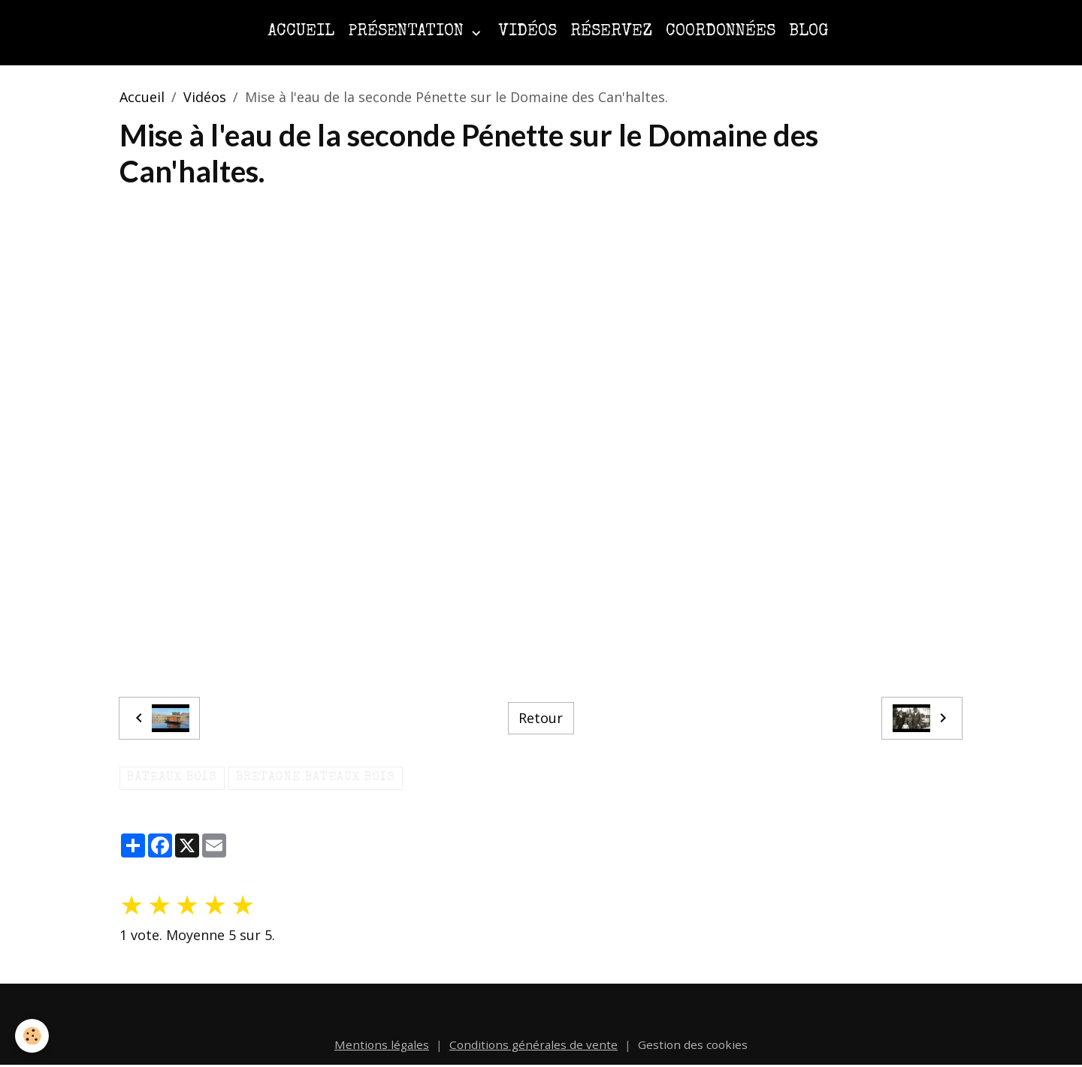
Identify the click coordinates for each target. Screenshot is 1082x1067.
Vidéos (527, 32)
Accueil (300, 32)
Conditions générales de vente (533, 1044)
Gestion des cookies (693, 1044)
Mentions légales (381, 1044)
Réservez (611, 32)
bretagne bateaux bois (315, 778)
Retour (540, 718)
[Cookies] (32, 1036)
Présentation (408, 32)
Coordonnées (720, 32)
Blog (808, 32)
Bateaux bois (172, 778)
